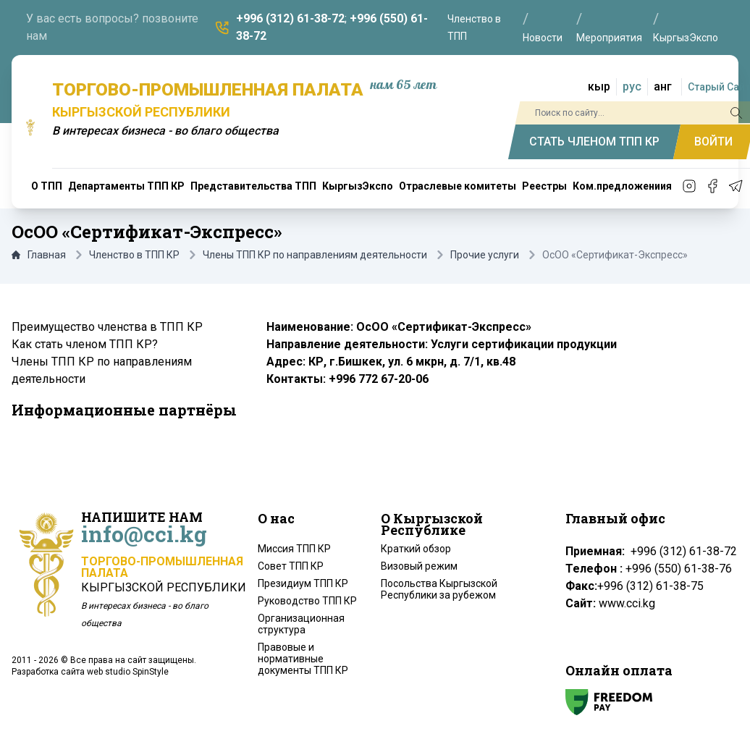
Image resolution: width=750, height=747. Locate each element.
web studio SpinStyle (128, 672)
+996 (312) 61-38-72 (290, 18)
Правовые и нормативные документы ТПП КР (303, 658)
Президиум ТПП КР (303, 583)
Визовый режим (419, 566)
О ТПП (46, 186)
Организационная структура (301, 624)
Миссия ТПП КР (294, 548)
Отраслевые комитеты (457, 186)
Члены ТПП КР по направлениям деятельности (315, 255)
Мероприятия (609, 37)
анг (663, 86)
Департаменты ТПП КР (126, 186)
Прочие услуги (484, 255)
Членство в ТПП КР (134, 255)
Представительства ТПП (253, 186)
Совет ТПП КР (291, 566)
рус (632, 86)
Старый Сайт (719, 87)
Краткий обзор (416, 548)
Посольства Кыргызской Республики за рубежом (439, 589)
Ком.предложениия (622, 186)
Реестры (544, 186)
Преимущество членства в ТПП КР (107, 327)
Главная (39, 255)
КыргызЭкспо (685, 37)
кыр (599, 86)
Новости (542, 37)
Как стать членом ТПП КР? (85, 344)
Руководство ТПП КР (307, 601)
